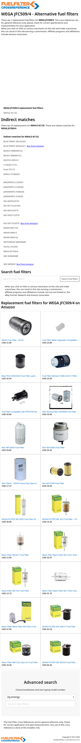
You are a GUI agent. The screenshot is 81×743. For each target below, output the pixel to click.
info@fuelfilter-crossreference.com (66, 740)
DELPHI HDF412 (11, 160)
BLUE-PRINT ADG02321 (15, 146)
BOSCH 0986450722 (13, 150)
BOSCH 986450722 (13, 155)
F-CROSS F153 (10, 164)
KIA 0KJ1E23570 (11, 210)
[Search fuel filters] (31, 279)
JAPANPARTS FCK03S (13, 196)
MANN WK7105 (11, 227)
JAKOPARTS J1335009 (14, 187)
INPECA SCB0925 (12, 174)
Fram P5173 (9, 169)
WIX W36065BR (11, 256)
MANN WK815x (11, 237)
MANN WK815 (10, 232)
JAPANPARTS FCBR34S (14, 191)
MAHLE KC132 (10, 112)
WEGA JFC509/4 (11, 251)
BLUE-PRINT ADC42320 (15, 141)
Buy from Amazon (35, 146)
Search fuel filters (69, 278)
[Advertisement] (27, 63)
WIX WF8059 (10, 264)
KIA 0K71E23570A (12, 205)
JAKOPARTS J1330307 (14, 182)
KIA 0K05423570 (11, 201)
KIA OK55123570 (12, 215)
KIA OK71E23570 (12, 223)
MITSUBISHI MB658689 (15, 242)
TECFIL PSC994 (11, 246)
